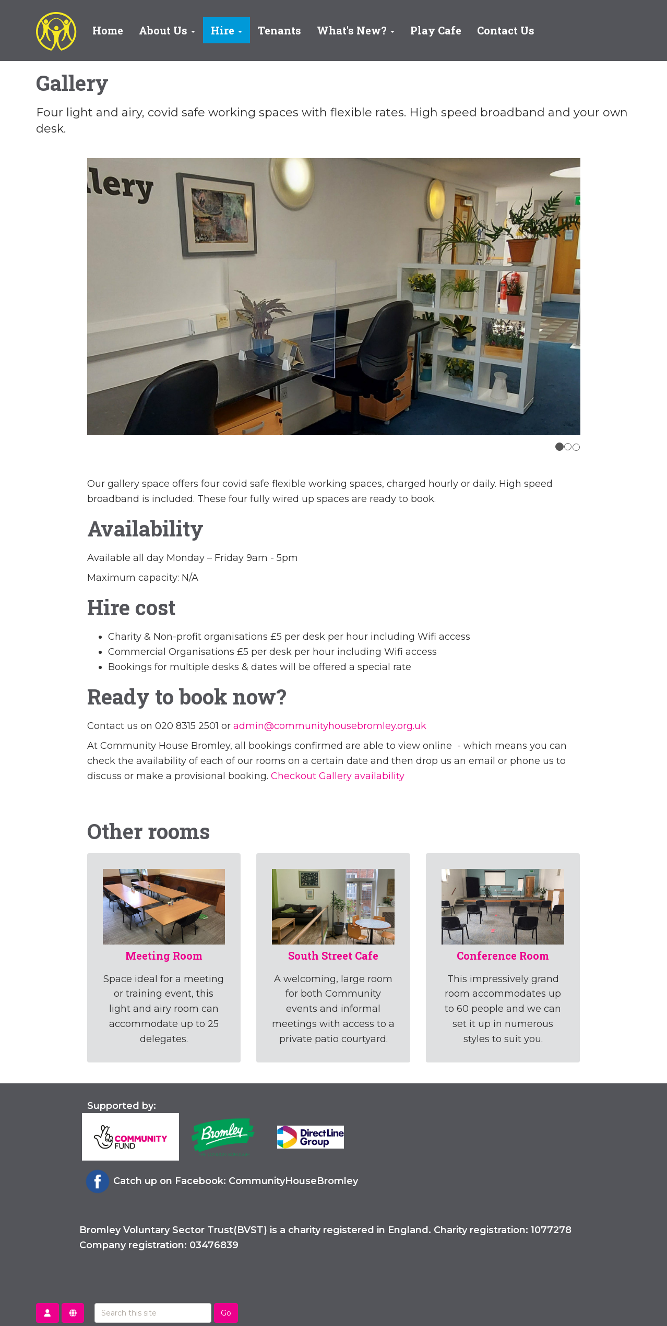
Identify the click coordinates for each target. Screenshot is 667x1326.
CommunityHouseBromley (293, 1181)
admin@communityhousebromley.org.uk (329, 726)
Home (107, 30)
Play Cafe (435, 30)
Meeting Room (164, 955)
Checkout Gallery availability (337, 776)
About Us (167, 30)
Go (226, 1313)
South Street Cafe (333, 955)
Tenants (279, 30)
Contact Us (505, 30)
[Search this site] (152, 1313)
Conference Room (503, 955)
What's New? (356, 30)
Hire (226, 30)
